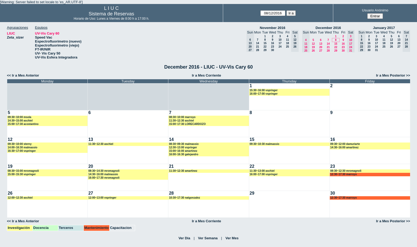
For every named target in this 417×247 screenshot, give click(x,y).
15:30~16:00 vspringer (264, 90)
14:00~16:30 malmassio (22, 147)
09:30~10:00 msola (19, 117)
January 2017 (384, 28)
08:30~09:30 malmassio (183, 144)
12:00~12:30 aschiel (20, 197)
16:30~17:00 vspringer (22, 150)
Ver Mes (232, 238)
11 (287, 39)
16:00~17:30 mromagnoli (103, 177)
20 (320, 47)
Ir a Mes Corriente (206, 75)
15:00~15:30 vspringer (22, 174)
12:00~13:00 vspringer (102, 197)
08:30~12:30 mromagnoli (345, 170)
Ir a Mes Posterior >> (393, 75)
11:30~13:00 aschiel (262, 170)
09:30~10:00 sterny (20, 144)
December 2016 (328, 28)
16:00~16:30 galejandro (183, 154)
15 (265, 43)
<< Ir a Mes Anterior (23, 75)
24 (279, 46)
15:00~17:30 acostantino (23, 124)
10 (279, 39)
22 (265, 46)
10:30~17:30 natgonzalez (184, 197)
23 (272, 46)
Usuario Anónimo (375, 10)
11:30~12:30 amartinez (183, 170)
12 (313, 43)
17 (279, 43)
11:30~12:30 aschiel (181, 120)
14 (257, 43)
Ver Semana (208, 238)
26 (313, 50)
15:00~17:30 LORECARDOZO (187, 124)
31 (376, 50)
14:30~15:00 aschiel (20, 120)
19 (313, 47)
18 (287, 43)
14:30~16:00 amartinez (344, 147)
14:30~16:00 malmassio (103, 174)
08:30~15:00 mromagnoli (23, 170)
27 (320, 50)
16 (272, 43)
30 (272, 50)
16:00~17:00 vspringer (264, 93)
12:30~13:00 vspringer (183, 147)
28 (257, 50)
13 (320, 43)
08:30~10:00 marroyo (182, 117)
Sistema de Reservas (111, 13)
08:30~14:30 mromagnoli (103, 170)
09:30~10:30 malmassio (264, 144)
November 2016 (272, 28)
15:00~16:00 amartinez (183, 150)
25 (287, 46)
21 (257, 46)
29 (265, 50)
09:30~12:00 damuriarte (345, 144)
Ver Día (184, 238)
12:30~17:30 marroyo (343, 174)
